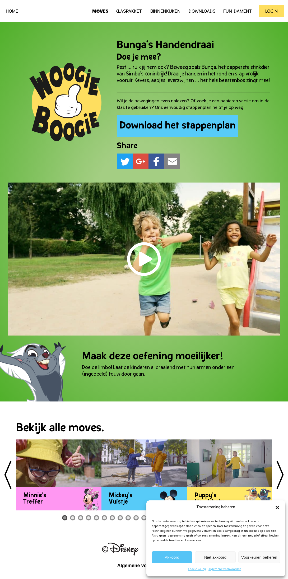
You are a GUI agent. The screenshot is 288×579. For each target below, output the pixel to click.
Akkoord (172, 557)
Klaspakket (128, 11)
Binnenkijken (165, 11)
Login (271, 11)
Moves (100, 11)
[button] (277, 507)
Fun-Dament (237, 11)
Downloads (202, 11)
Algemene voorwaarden (224, 569)
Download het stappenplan (178, 126)
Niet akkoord (215, 557)
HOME (12, 11)
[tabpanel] (58, 474)
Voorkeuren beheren (259, 557)
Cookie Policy (197, 569)
